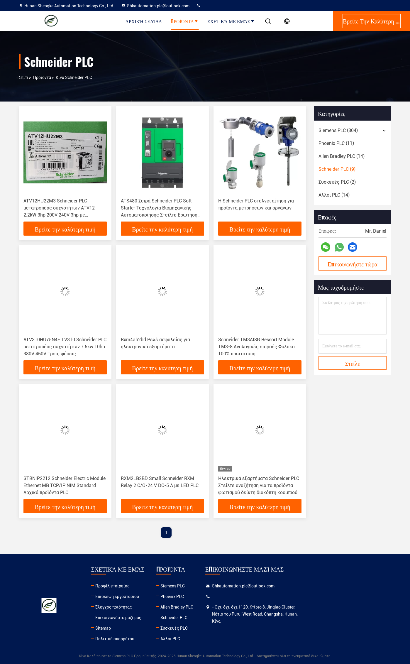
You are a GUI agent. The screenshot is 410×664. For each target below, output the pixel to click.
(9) (336, 169)
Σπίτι (23, 77)
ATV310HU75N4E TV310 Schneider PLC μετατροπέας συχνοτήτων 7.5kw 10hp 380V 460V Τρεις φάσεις (64, 347)
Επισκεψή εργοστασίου (146, 596)
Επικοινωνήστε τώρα (352, 263)
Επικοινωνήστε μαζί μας (147, 617)
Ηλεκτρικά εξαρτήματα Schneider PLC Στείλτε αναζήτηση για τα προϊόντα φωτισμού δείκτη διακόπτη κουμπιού (258, 485)
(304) (338, 130)
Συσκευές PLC (232, 628)
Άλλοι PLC (228, 638)
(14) (341, 156)
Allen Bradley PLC (234, 607)
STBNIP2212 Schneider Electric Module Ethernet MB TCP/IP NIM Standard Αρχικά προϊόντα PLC (64, 485)
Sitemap (132, 628)
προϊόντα (42, 77)
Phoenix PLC (230, 596)
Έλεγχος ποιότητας (142, 607)
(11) (336, 143)
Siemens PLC (230, 586)
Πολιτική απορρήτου (143, 638)
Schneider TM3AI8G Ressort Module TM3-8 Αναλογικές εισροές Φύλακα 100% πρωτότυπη (256, 347)
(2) (337, 182)
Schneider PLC (231, 617)
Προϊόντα (185, 21)
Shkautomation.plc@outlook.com (155, 6)
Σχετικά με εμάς (231, 21)
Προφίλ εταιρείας (141, 586)
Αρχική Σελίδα (143, 21)
